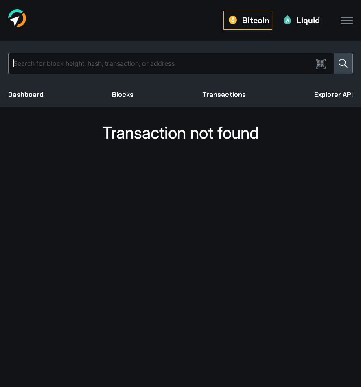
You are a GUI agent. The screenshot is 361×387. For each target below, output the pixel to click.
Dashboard (26, 94)
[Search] (162, 63)
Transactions (224, 94)
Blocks (122, 94)
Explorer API (333, 94)
